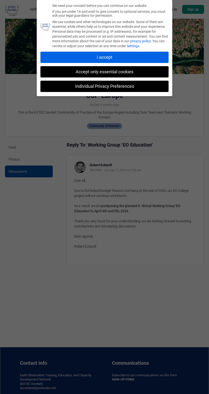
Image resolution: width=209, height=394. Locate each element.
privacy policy (140, 40)
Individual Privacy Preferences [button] (104, 85)
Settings (133, 45)
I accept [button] (104, 56)
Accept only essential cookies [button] (104, 71)
